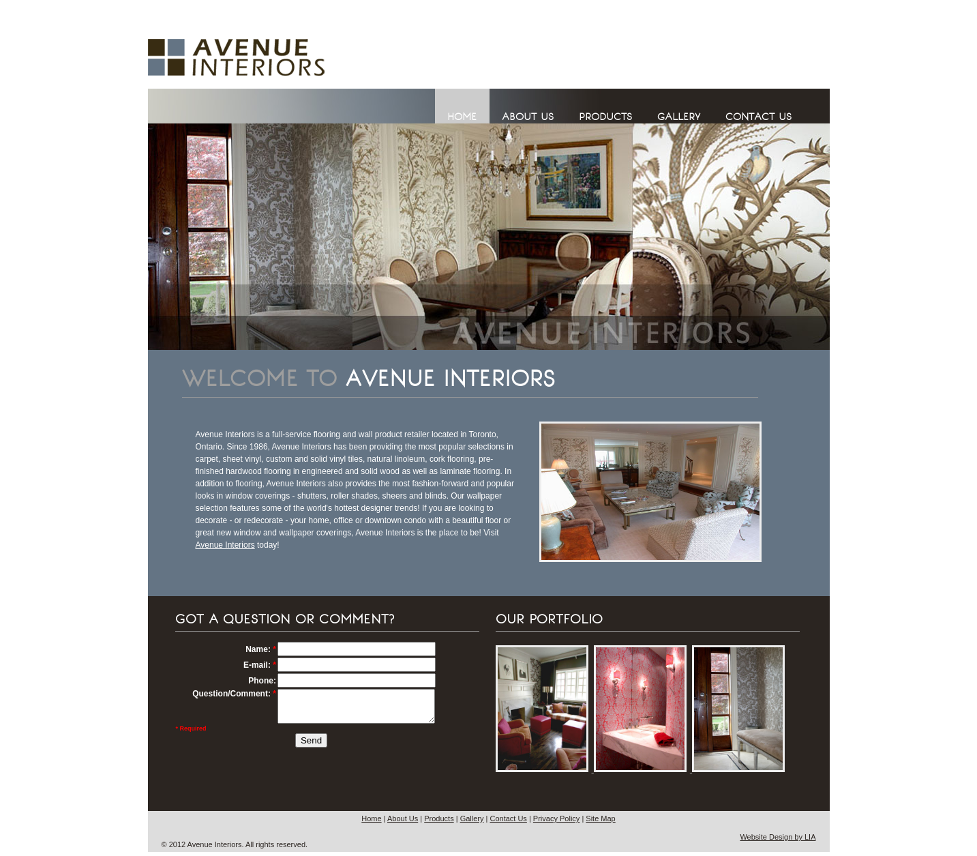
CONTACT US (758, 116)
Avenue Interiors (225, 545)
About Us (402, 818)
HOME (462, 116)
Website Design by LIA (777, 837)
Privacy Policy (556, 818)
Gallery (472, 818)
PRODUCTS (605, 116)
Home (371, 818)
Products (438, 818)
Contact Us (508, 818)
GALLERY (678, 116)
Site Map (600, 818)
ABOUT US (528, 116)
